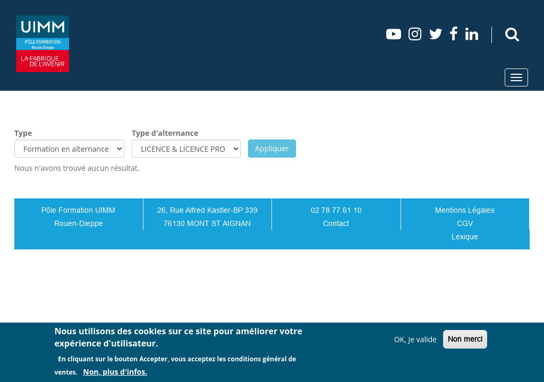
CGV (465, 223)
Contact (336, 223)
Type (23, 133)
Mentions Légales (465, 210)
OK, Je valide (415, 339)
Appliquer (272, 148)
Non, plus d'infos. (115, 372)
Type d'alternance (165, 133)
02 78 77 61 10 (336, 210)
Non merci (465, 339)
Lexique (465, 236)
